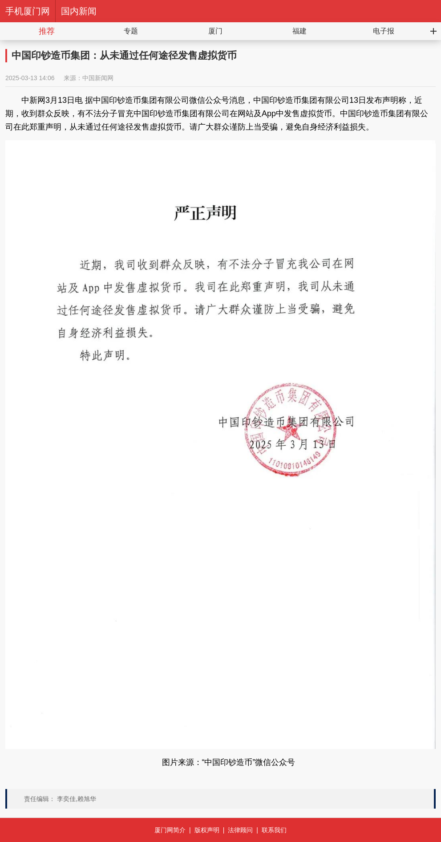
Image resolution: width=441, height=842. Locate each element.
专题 (131, 31)
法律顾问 (240, 830)
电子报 (383, 31)
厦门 (215, 31)
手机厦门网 (27, 11)
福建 (299, 31)
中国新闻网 (97, 77)
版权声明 (206, 830)
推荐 (47, 31)
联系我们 (274, 830)
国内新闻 (79, 11)
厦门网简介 (170, 830)
